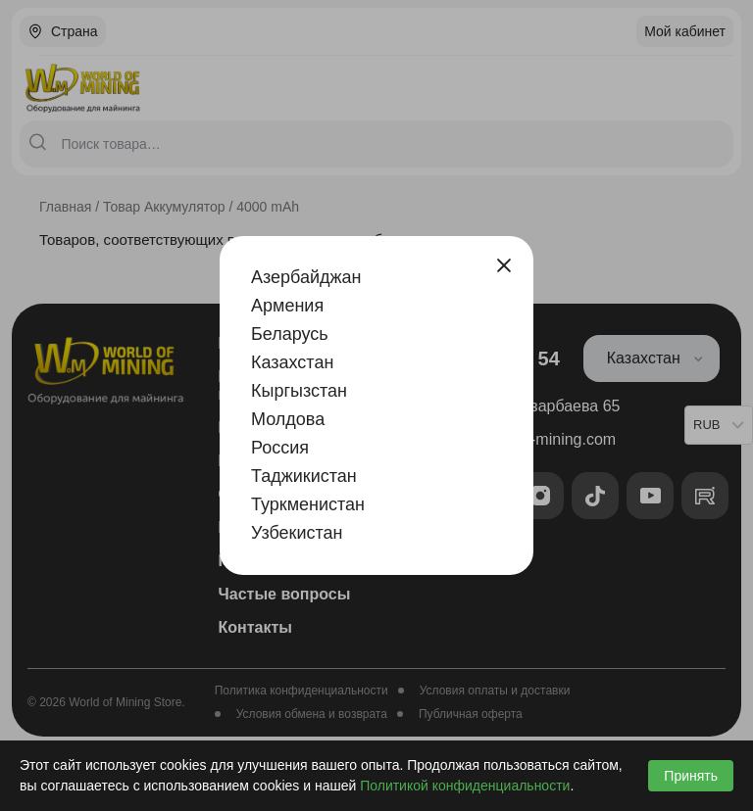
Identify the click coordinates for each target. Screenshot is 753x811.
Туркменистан (308, 504)
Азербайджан (306, 277)
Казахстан (292, 362)
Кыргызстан (299, 391)
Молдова (288, 419)
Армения (287, 305)
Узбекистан (297, 533)
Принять (691, 776)
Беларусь (289, 334)
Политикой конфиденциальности (465, 785)
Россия (280, 447)
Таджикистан (304, 476)
